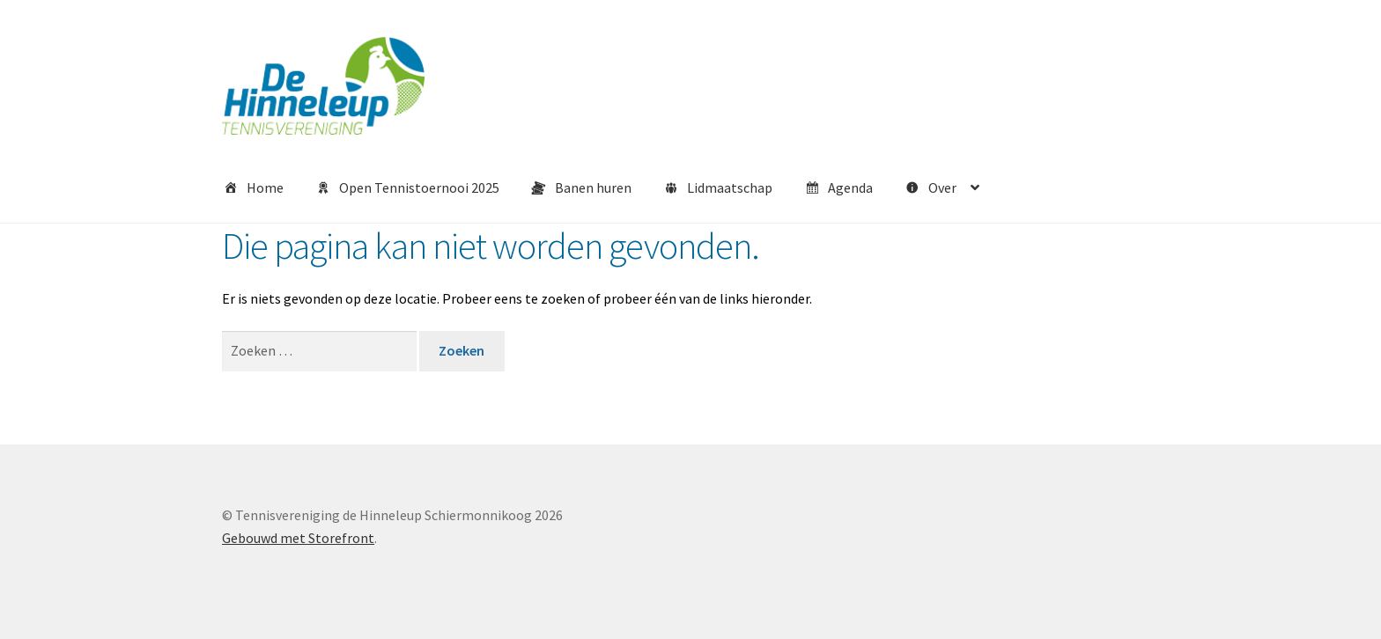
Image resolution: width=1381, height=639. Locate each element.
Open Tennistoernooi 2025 (406, 188)
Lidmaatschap (717, 188)
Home (253, 188)
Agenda (838, 188)
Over (930, 188)
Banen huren (580, 188)
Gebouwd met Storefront (298, 538)
